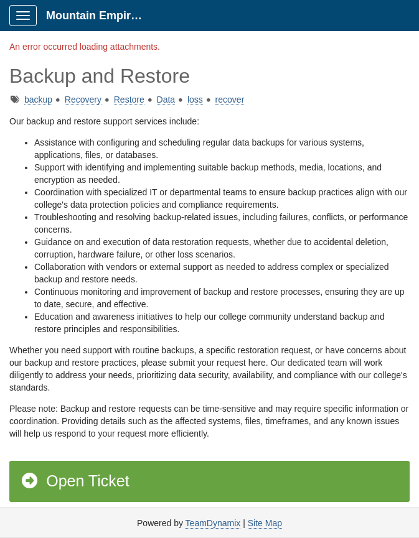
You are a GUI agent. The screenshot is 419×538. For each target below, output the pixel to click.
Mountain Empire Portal (100, 15)
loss (195, 99)
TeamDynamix (213, 523)
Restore (129, 99)
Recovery (83, 99)
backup (38, 99)
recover (230, 99)
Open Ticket (74, 480)
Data (166, 99)
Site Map (265, 523)
